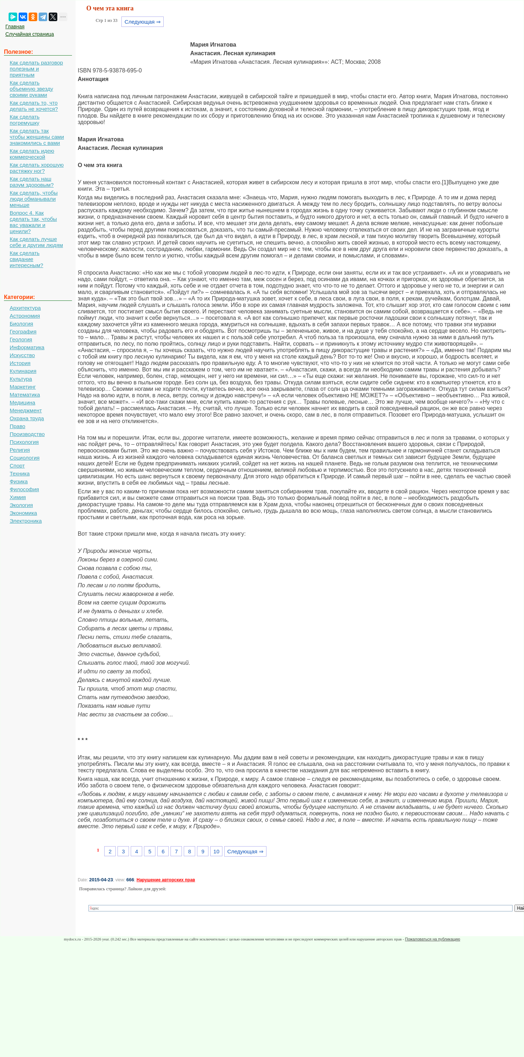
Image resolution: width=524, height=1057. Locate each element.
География (23, 331)
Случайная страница (29, 34)
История (20, 363)
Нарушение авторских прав (165, 879)
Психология (24, 442)
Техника (20, 473)
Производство (27, 434)
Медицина (22, 402)
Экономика (23, 513)
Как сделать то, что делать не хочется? (34, 106)
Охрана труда (27, 418)
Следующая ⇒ (143, 22)
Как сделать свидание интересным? (26, 259)
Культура (21, 379)
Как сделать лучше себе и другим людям (36, 242)
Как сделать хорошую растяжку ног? (37, 168)
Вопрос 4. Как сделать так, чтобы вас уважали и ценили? (33, 222)
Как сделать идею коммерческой (32, 154)
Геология (21, 339)
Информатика (27, 347)
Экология (21, 505)
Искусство (22, 355)
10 (216, 851)
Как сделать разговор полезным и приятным (36, 69)
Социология (24, 458)
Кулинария (23, 371)
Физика (19, 481)
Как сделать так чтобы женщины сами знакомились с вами (37, 137)
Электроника (26, 521)
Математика (25, 395)
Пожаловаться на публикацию (432, 939)
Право (17, 426)
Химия (18, 497)
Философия (24, 489)
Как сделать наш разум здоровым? (32, 182)
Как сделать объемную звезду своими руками (31, 89)
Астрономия (25, 316)
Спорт (17, 466)
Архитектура (25, 308)
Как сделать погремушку (24, 120)
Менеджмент (26, 410)
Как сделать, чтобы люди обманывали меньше (34, 199)
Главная (14, 26)
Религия (20, 450)
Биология (21, 324)
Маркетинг (23, 387)
